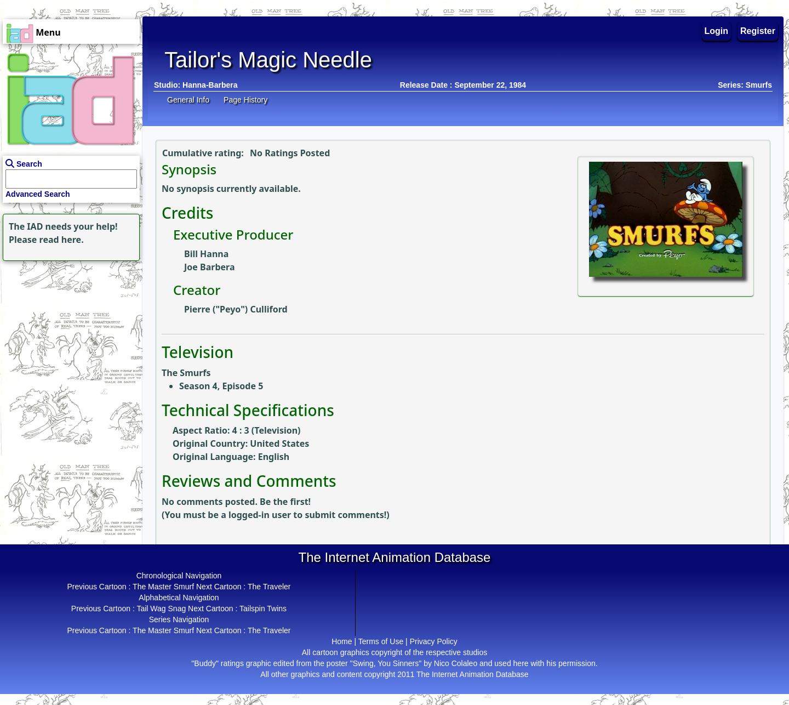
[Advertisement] (68, 332)
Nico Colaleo (455, 663)
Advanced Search (37, 194)
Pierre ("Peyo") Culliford (236, 309)
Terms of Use (380, 641)
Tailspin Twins (263, 608)
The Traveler (269, 586)
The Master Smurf (163, 586)
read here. (61, 240)
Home (341, 641)
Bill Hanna (206, 254)
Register (757, 31)
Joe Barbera (209, 267)
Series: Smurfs (745, 85)
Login (717, 31)
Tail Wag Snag (161, 608)
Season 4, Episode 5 (221, 386)
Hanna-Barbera (209, 85)
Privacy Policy (434, 641)
